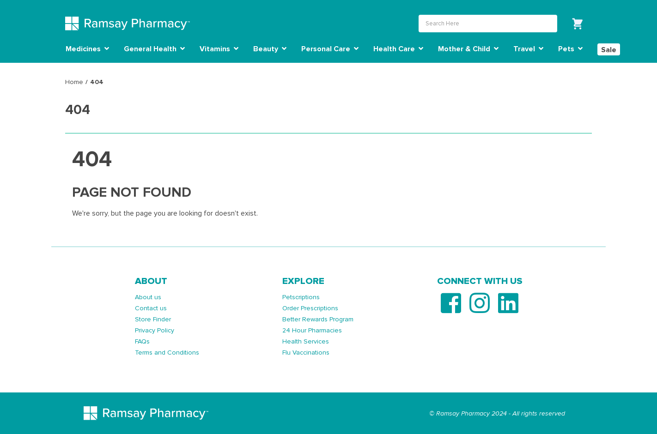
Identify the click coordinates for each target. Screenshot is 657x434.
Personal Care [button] (330, 49)
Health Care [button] (398, 49)
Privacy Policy (154, 330)
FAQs (142, 341)
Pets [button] (570, 49)
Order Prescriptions (310, 308)
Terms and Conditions (167, 352)
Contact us (151, 308)
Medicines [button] (87, 49)
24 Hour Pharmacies (312, 330)
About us (148, 297)
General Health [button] (154, 49)
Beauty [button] (269, 49)
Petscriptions (301, 297)
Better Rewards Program (317, 319)
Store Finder (153, 319)
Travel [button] (528, 49)
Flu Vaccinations (305, 352)
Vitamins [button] (219, 49)
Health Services (305, 341)
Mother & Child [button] (468, 49)
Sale (608, 49)
